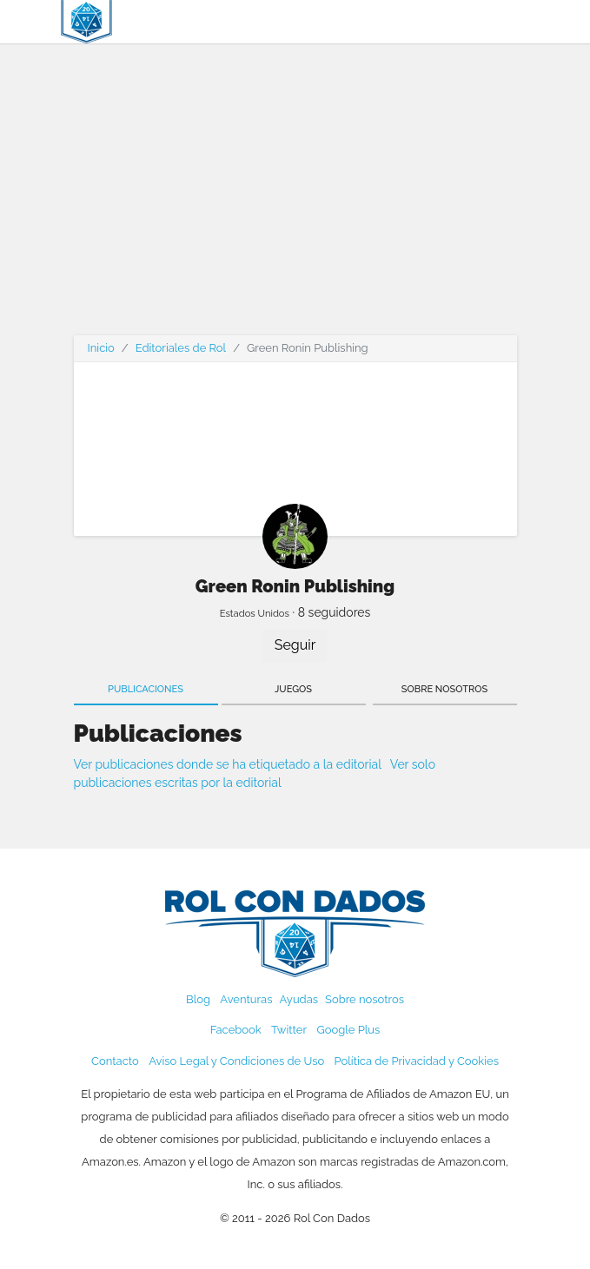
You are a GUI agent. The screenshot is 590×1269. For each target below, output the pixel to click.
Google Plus (348, 1029)
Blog (198, 999)
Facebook (236, 1029)
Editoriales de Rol (181, 347)
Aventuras (246, 999)
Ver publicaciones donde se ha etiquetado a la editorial (227, 764)
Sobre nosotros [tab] (444, 689)
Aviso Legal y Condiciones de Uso (236, 1060)
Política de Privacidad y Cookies (417, 1060)
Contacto (115, 1060)
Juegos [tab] (293, 689)
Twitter (289, 1029)
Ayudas (299, 999)
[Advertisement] (295, 199)
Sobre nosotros (364, 999)
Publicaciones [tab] (145, 689)
